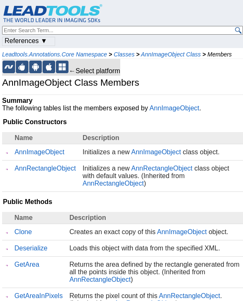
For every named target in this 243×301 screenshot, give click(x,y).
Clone (23, 231)
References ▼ (26, 40)
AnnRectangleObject (45, 168)
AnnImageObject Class (171, 54)
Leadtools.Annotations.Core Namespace (54, 54)
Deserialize (31, 248)
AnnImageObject (174, 108)
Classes (124, 54)
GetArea (27, 264)
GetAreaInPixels (39, 295)
